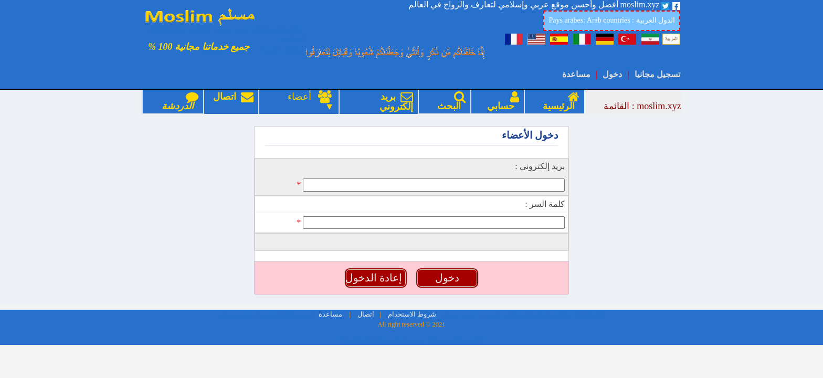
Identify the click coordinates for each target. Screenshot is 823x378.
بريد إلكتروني (394, 101)
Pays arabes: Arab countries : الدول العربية (611, 20)
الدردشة (177, 101)
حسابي (500, 101)
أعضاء (302, 96)
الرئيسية (558, 101)
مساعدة (576, 74)
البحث (449, 101)
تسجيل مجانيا (657, 74)
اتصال (233, 101)
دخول (612, 74)
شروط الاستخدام (411, 275)
